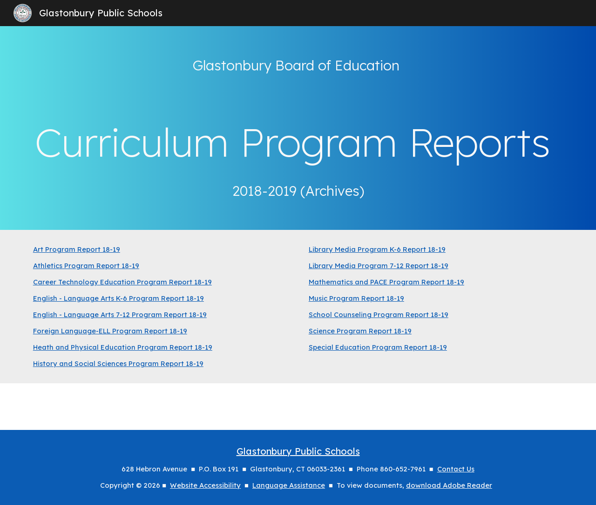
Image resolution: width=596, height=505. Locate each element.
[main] (298, 128)
